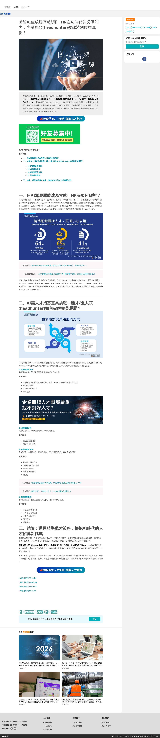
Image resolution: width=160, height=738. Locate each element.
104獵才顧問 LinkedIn (28, 586)
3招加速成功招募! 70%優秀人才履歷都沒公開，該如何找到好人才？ (56, 483)
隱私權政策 (5, 736)
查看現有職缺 (47, 722)
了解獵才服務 (77, 722)
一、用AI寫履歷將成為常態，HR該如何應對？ (41, 158)
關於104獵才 (106, 722)
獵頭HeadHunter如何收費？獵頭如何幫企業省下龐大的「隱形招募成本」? (59, 265)
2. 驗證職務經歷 (34, 169)
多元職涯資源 (47, 729)
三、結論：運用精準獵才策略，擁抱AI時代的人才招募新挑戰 (47, 180)
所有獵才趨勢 (5, 14)
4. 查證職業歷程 (34, 175)
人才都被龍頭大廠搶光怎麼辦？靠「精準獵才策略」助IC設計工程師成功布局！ (67, 274)
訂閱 (142, 46)
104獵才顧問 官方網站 (27, 578)
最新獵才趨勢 (77, 726)
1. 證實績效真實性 (35, 166)
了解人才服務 (47, 726)
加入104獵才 (106, 726)
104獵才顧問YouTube (27, 591)
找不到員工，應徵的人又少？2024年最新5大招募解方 (51, 491)
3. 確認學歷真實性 (35, 172)
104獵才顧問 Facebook (28, 582)
